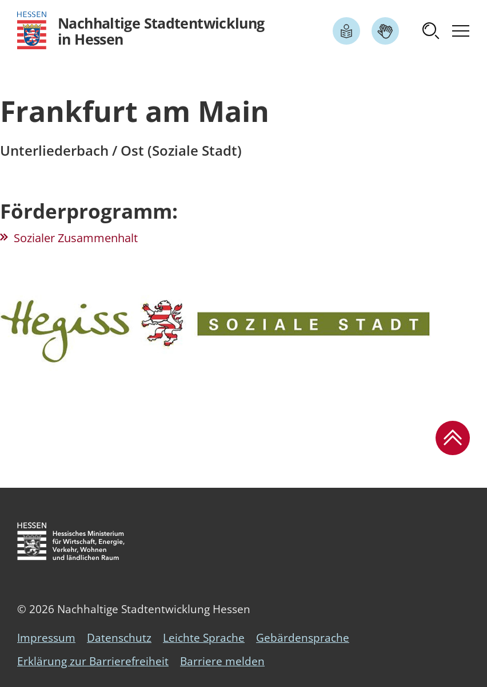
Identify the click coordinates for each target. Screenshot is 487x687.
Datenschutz (119, 637)
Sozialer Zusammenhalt (76, 238)
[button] (431, 31)
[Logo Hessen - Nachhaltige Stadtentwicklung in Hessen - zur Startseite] (141, 30)
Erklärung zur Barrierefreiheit (93, 661)
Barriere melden (222, 661)
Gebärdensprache (302, 637)
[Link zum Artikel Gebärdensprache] (385, 31)
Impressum (46, 637)
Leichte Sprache (204, 637)
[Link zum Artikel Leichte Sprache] (346, 31)
